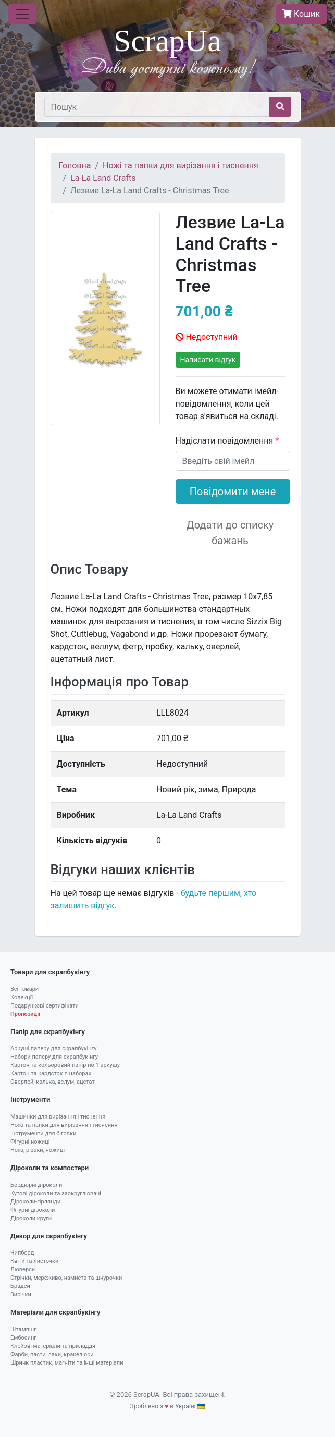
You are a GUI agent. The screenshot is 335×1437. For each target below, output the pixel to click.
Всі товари (24, 989)
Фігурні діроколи (32, 1210)
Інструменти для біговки (43, 1133)
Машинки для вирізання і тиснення (57, 1116)
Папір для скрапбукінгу (47, 1032)
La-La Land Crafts (102, 178)
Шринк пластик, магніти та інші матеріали (66, 1362)
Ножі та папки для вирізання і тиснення (180, 165)
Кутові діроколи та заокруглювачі (55, 1193)
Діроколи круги (31, 1218)
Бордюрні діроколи (36, 1185)
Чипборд (22, 1252)
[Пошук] (157, 107)
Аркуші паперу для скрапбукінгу (53, 1048)
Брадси (20, 1286)
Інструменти (30, 1099)
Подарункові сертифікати (44, 1005)
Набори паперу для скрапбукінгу (54, 1056)
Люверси (22, 1269)
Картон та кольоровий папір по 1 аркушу (65, 1065)
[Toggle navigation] (22, 14)
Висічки (20, 1294)
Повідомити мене (233, 491)
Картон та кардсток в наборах (50, 1073)
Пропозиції (25, 1014)
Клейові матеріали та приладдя (52, 1346)
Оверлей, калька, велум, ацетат (52, 1081)
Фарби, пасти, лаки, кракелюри (52, 1354)
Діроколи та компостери (49, 1168)
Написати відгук (208, 359)
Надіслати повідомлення (226, 441)
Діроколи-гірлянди (35, 1201)
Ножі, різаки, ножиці (37, 1150)
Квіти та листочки (34, 1261)
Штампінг (23, 1329)
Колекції (21, 997)
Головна (75, 165)
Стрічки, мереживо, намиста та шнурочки (66, 1277)
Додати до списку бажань (230, 533)
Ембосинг (23, 1337)
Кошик (301, 14)
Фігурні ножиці (29, 1141)
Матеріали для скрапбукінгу (55, 1312)
